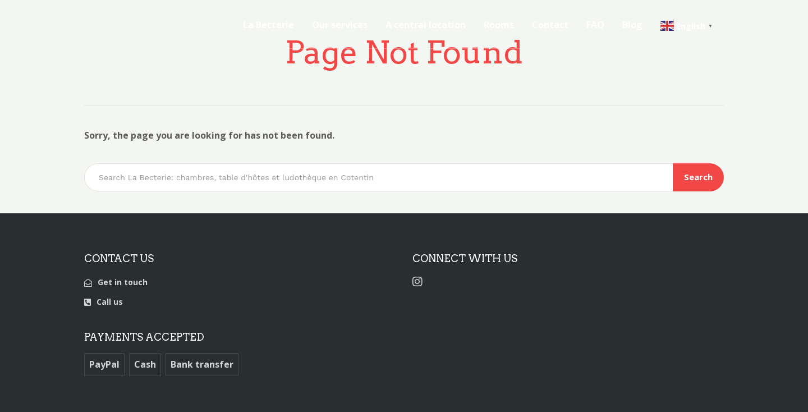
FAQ (595, 25)
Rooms (499, 25)
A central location (425, 25)
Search (698, 176)
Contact (550, 25)
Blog (632, 25)
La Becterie (268, 25)
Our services (340, 25)
